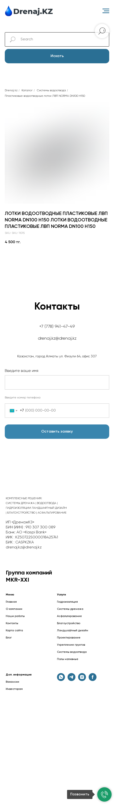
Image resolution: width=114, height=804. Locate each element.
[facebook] (93, 680)
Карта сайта (14, 630)
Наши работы (15, 616)
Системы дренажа (70, 609)
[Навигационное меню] (106, 11)
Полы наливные (67, 659)
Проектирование (68, 637)
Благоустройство (68, 623)
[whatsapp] (61, 680)
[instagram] (82, 680)
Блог (9, 637)
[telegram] (71, 680)
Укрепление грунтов (71, 644)
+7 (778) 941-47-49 (57, 326)
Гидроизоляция (67, 601)
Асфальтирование (69, 616)
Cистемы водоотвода (51, 90)
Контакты (12, 623)
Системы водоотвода (72, 652)
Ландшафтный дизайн (72, 630)
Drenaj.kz (11, 90)
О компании (14, 609)
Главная (11, 601)
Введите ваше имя (21, 371)
